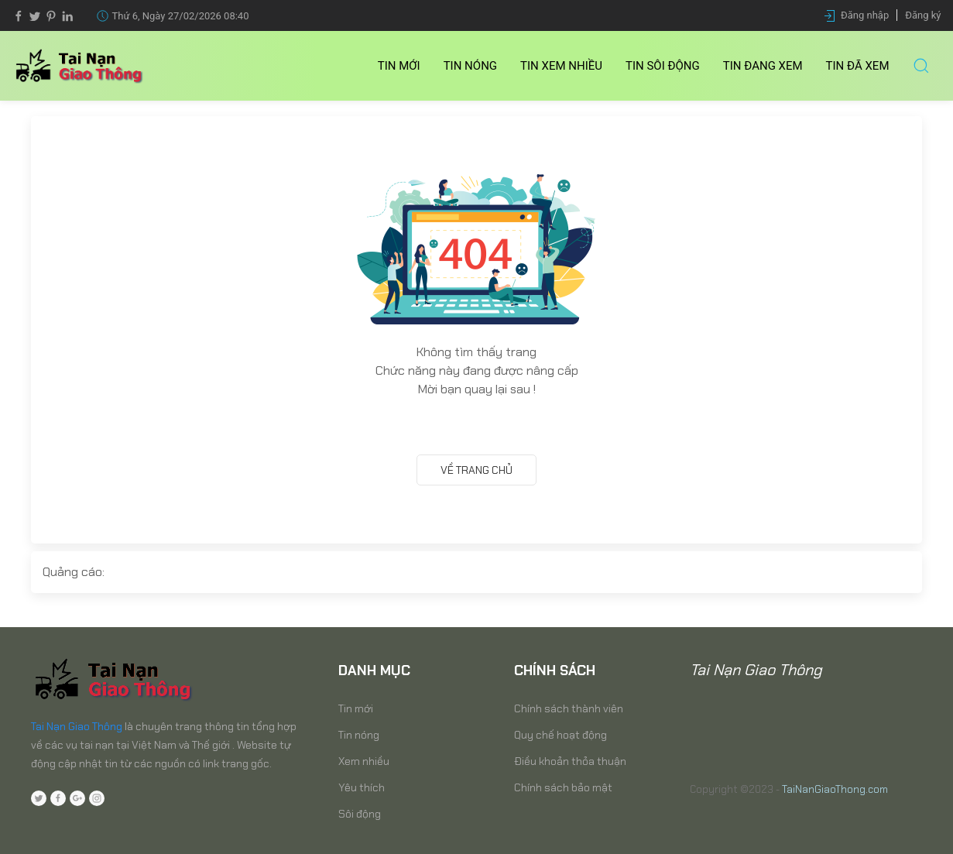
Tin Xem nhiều (561, 66)
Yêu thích (361, 787)
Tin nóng (470, 66)
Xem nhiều (363, 761)
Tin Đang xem (763, 66)
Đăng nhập (865, 15)
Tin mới (399, 66)
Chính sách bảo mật (563, 787)
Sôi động (359, 814)
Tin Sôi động (663, 66)
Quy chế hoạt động (560, 735)
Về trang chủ (476, 470)
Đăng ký (923, 15)
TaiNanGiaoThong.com (835, 789)
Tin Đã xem (858, 66)
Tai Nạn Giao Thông (76, 726)
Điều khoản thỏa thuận (570, 761)
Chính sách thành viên (568, 708)
